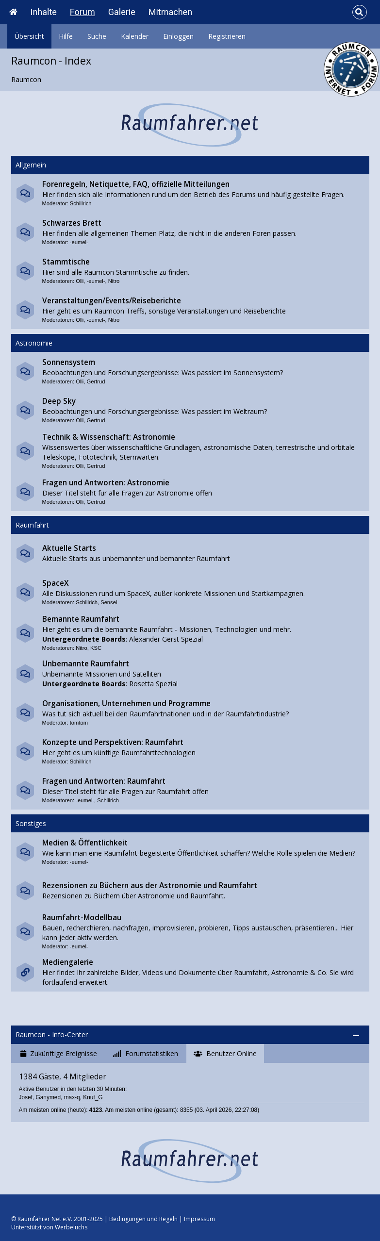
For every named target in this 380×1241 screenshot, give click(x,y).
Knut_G (92, 1097)
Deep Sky (59, 401)
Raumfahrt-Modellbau (81, 917)
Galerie (121, 12)
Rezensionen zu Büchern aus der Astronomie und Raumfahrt (149, 885)
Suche (96, 36)
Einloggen (178, 36)
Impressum (199, 1219)
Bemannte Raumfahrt (80, 619)
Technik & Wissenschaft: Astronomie (108, 437)
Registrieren (227, 36)
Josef (25, 1097)
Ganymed (48, 1097)
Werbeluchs (71, 1227)
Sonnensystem (68, 362)
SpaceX (55, 583)
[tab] (58, 1053)
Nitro (114, 281)
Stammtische (66, 262)
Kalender (135, 36)
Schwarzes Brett (71, 223)
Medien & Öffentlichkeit (85, 843)
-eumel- (79, 242)
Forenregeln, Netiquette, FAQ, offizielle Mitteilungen (136, 184)
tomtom (79, 723)
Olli (79, 281)
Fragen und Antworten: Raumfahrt (103, 781)
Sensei (108, 602)
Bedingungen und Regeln (143, 1219)
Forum (82, 12)
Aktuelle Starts (69, 548)
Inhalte (44, 12)
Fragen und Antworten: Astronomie (105, 483)
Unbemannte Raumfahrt (85, 664)
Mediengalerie (67, 962)
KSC (95, 648)
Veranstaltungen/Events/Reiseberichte (111, 301)
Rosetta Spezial (153, 683)
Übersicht (29, 36)
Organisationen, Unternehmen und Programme (126, 703)
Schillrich (81, 203)
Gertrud (96, 381)
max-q (72, 1097)
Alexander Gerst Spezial (166, 639)
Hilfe (66, 36)
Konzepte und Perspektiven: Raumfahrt (112, 742)
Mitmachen (170, 12)
